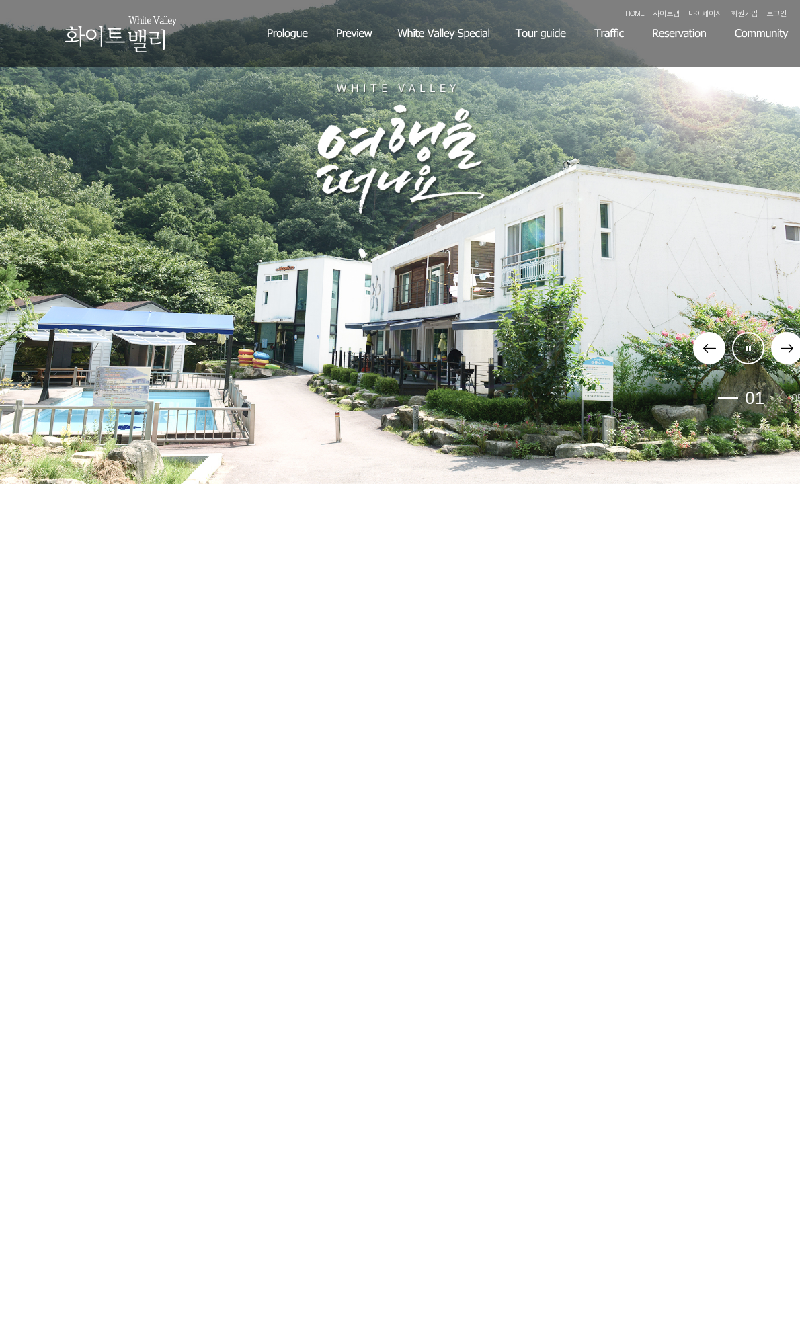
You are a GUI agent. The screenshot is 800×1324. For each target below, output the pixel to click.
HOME (634, 13)
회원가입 (744, 13)
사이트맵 (666, 13)
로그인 (776, 13)
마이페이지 (705, 13)
